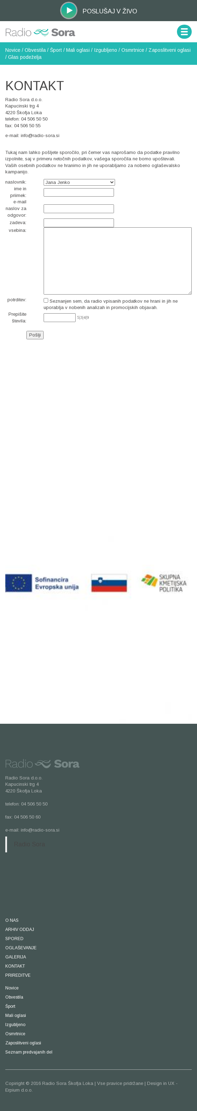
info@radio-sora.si (40, 135)
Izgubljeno (105, 50)
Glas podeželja (25, 57)
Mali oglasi (78, 50)
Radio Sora (29, 844)
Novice (12, 50)
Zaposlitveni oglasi (169, 50)
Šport (56, 50)
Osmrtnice (132, 50)
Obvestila (35, 50)
